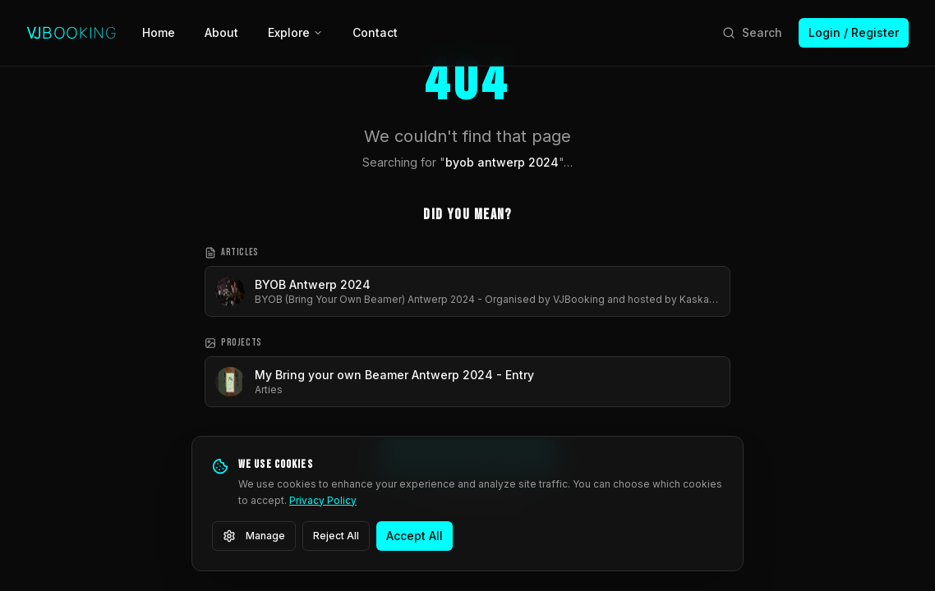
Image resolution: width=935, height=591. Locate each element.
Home (158, 32)
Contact (375, 32)
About (221, 32)
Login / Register (853, 32)
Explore (295, 32)
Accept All (414, 536)
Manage (254, 536)
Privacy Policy (323, 500)
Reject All (336, 535)
